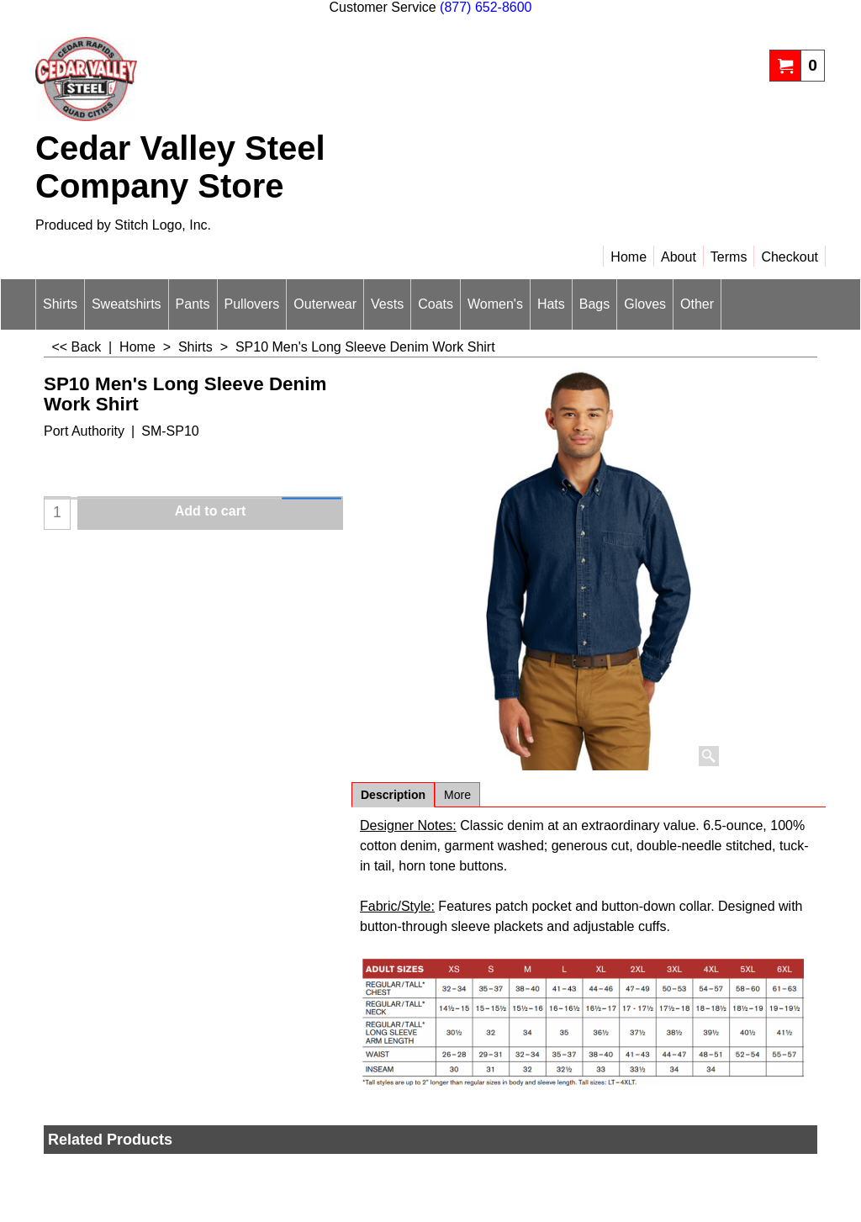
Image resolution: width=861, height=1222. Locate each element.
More (457, 794)
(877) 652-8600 (485, 7)
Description (393, 794)
